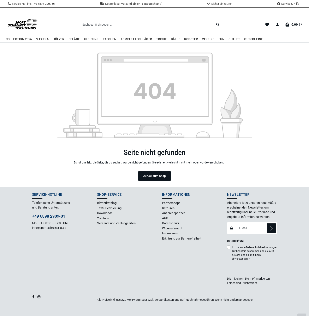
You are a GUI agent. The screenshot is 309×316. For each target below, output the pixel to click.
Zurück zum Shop (154, 176)
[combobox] (147, 24)
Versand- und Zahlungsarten (116, 223)
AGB (165, 218)
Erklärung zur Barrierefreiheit (181, 238)
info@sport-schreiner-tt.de (49, 227)
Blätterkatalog (107, 203)
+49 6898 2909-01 (48, 216)
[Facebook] (34, 297)
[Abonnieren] (271, 228)
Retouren (168, 208)
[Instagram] (39, 297)
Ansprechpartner (173, 213)
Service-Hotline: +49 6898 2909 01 (31, 3)
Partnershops (171, 203)
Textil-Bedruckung (109, 208)
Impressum (170, 233)
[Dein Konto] (277, 24)
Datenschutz (170, 223)
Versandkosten (164, 299)
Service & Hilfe (290, 3)
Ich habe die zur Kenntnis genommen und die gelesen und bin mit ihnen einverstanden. (254, 253)
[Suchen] (218, 24)
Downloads (105, 213)
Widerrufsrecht (172, 228)
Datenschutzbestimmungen (261, 247)
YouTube (103, 218)
